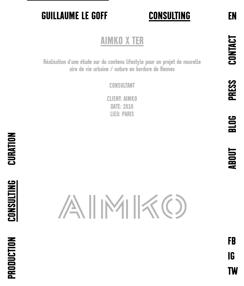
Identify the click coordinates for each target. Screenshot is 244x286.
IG (231, 256)
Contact (233, 50)
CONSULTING (169, 16)
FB (232, 241)
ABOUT (233, 158)
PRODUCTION (12, 258)
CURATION (12, 148)
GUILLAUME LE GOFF (74, 15)
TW (233, 271)
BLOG (233, 124)
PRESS (233, 90)
